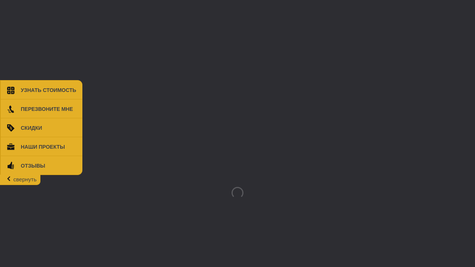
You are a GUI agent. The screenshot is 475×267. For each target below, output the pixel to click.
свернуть (24, 179)
